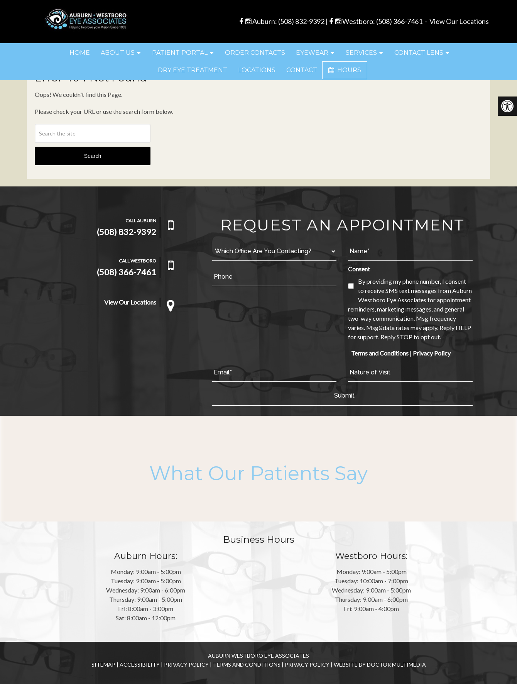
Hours (344, 70)
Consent (359, 269)
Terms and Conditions (380, 353)
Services (361, 52)
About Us (118, 52)
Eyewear (312, 52)
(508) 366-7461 (399, 21)
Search (92, 156)
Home (79, 52)
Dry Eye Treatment (192, 70)
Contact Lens (418, 52)
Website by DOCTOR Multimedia (380, 664)
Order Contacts (255, 52)
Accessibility (140, 664)
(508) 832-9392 (301, 21)
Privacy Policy (186, 664)
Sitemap (103, 664)
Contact (301, 70)
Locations (256, 70)
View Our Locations (459, 21)
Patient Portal (180, 52)
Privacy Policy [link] (432, 353)
